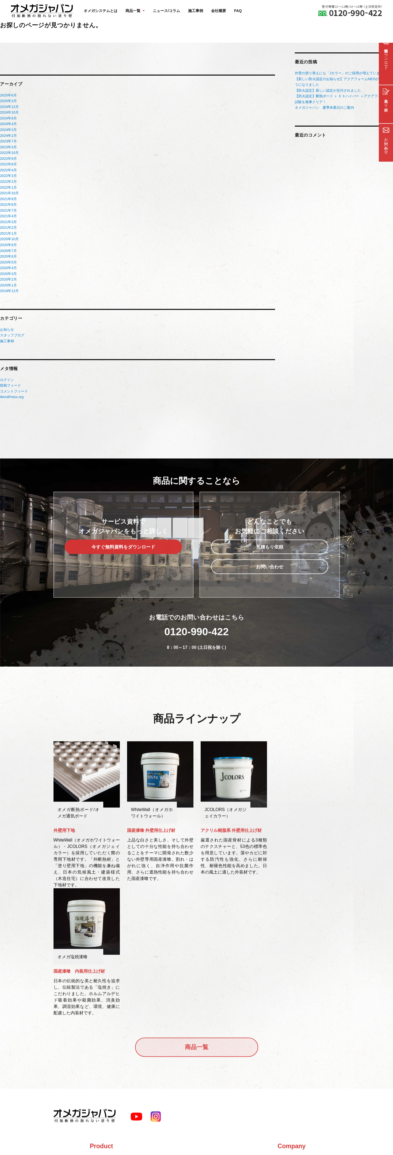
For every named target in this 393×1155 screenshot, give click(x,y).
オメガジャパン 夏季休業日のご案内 (324, 107)
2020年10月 (9, 236)
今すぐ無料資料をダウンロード (123, 555)
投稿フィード (10, 380)
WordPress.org (11, 391)
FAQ (238, 11)
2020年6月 (8, 252)
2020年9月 (8, 241)
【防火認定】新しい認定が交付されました (328, 90)
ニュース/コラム (166, 11)
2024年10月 (9, 112)
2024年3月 (8, 129)
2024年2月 (8, 135)
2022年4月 (8, 168)
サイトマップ (160, 1066)
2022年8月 (8, 163)
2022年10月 (9, 151)
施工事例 (195, 11)
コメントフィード (14, 385)
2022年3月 (8, 174)
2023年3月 (8, 146)
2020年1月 (8, 280)
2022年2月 (8, 179)
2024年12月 (9, 106)
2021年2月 (8, 224)
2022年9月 (8, 157)
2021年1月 (8, 230)
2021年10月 (9, 191)
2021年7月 (8, 207)
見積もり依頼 (269, 555)
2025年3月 (8, 101)
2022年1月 (8, 185)
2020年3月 (8, 269)
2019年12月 (9, 286)
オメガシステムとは (100, 11)
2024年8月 (8, 118)
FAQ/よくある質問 (164, 1053)
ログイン (7, 374)
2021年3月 (8, 219)
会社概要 (218, 11)
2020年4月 (8, 264)
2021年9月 (8, 196)
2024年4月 (8, 123)
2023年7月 (8, 140)
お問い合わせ (269, 575)
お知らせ (7, 324)
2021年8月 (8, 202)
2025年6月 (8, 95)
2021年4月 (8, 213)
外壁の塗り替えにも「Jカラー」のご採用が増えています (339, 73)
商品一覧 (196, 928)
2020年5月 (8, 258)
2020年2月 (8, 275)
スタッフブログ (12, 330)
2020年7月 (8, 247)
